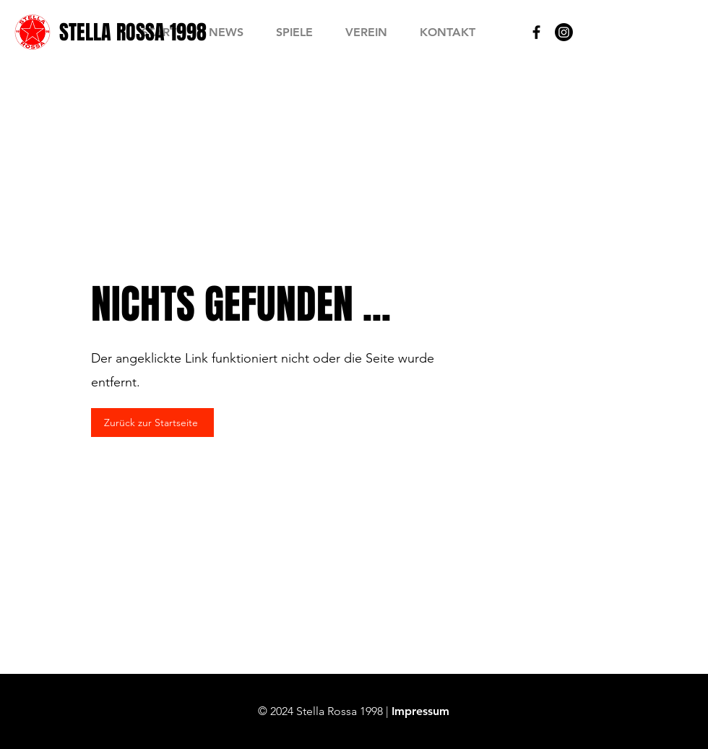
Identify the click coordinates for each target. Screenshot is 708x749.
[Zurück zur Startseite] (152, 422)
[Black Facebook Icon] (536, 32)
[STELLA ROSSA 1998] (133, 32)
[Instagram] (564, 32)
